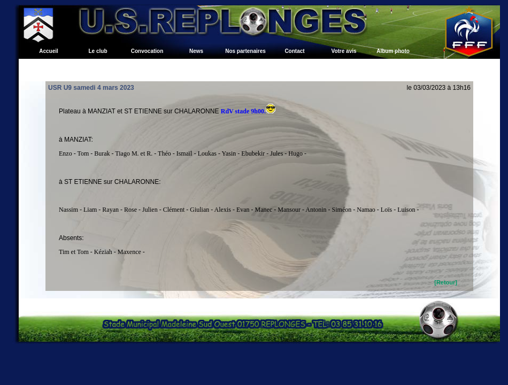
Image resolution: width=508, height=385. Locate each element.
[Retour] (445, 282)
